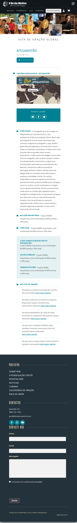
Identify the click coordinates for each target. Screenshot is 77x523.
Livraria (13, 386)
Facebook (38, 116)
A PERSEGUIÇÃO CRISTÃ (21, 375)
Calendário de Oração (21, 390)
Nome (12, 433)
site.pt (66, 514)
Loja (31, 10)
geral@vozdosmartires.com (20, 416)
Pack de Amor (16, 394)
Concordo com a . (27, 482)
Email (12, 446)
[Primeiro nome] (37, 439)
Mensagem (14, 456)
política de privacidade (33, 482)
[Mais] (73, 3)
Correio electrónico (33, 116)
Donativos (40, 10)
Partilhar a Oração (43, 293)
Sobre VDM (15, 371)
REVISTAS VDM (16, 378)
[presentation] (26, 489)
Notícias (10, 10)
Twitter (44, 116)
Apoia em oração (53, 10)
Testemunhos (21, 10)
